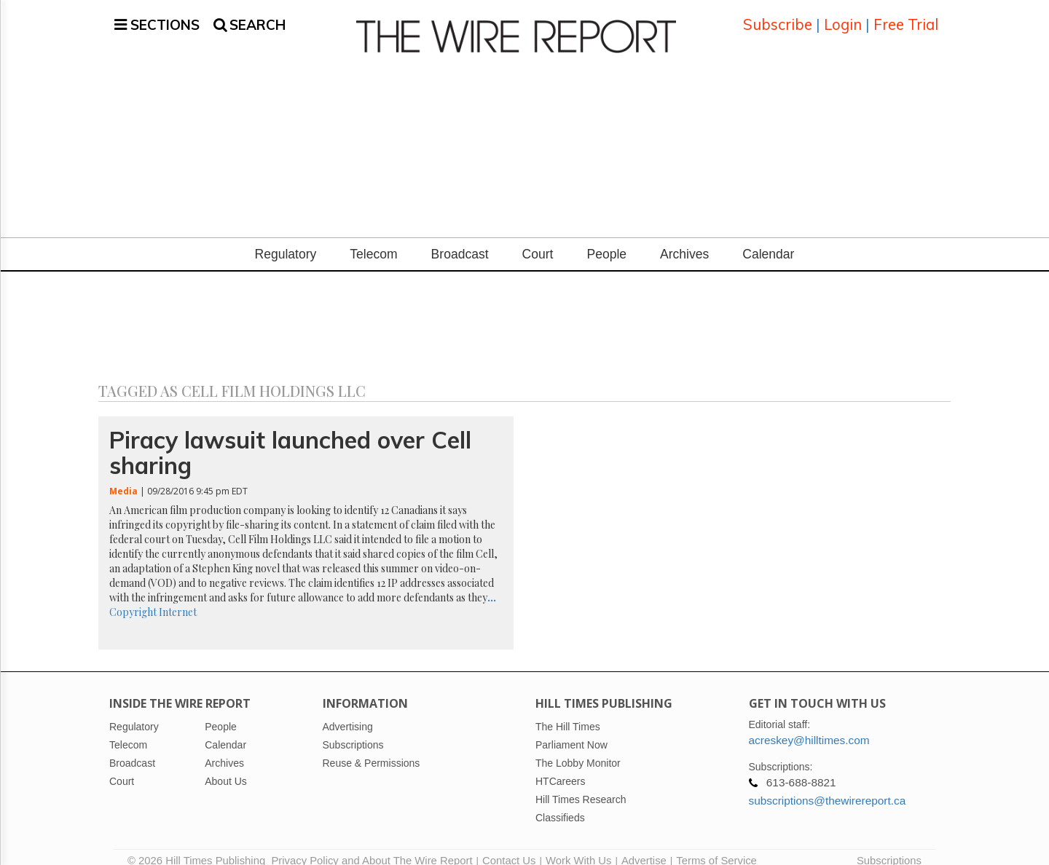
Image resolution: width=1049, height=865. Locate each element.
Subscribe (777, 18)
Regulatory (286, 241)
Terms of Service (716, 847)
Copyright (133, 598)
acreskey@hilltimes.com (809, 726)
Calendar (768, 241)
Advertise (644, 847)
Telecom (373, 241)
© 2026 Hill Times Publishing (199, 847)
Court (538, 241)
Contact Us (508, 847)
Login (843, 18)
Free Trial (905, 18)
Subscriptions (889, 847)
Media (123, 477)
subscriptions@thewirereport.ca (827, 787)
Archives (684, 241)
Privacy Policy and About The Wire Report (371, 847)
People (606, 241)
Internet (178, 598)
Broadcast (460, 241)
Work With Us (578, 847)
